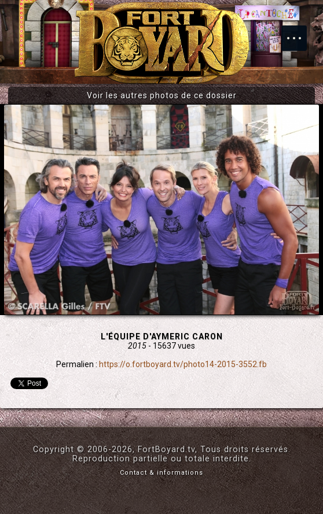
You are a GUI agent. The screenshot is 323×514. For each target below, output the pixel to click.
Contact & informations (161, 472)
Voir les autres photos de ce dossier (162, 95)
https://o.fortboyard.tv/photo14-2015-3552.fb (183, 364)
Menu (300, 32)
